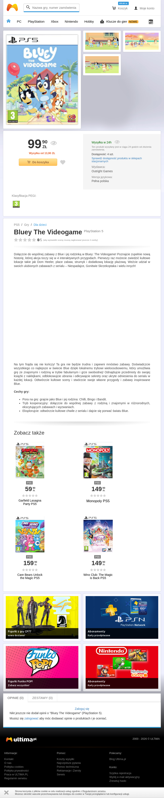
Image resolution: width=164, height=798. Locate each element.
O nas (8, 763)
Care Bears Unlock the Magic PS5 (29, 576)
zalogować (31, 718)
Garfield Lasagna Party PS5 (30, 502)
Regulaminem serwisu (93, 791)
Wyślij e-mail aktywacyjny (124, 777)
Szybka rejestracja (120, 773)
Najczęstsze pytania (69, 763)
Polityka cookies (13, 766)
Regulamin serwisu (15, 778)
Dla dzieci (40, 224)
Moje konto (144, 8)
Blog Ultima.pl (117, 759)
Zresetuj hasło (117, 780)
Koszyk (120, 8)
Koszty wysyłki (65, 759)
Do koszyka (38, 162)
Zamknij (6, 793)
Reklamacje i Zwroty (69, 770)
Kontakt (8, 759)
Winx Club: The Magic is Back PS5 (98, 576)
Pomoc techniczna (68, 766)
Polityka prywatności (16, 770)
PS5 (16, 224)
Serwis (61, 774)
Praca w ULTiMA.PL (16, 774)
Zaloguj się (82, 708)
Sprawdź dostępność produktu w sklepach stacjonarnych (117, 160)
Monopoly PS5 (98, 501)
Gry (26, 224)
